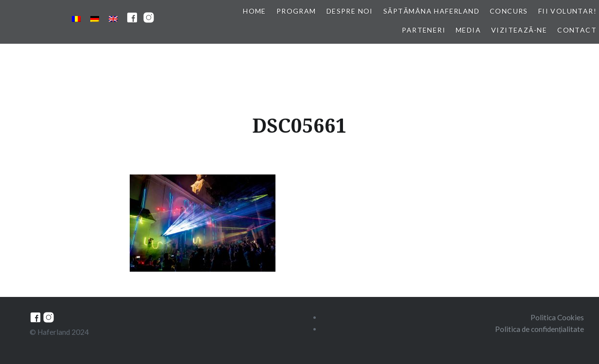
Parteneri (423, 30)
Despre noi (349, 11)
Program (296, 11)
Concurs (509, 11)
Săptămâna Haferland (431, 11)
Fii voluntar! (567, 11)
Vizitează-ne (519, 30)
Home (254, 11)
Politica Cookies (557, 317)
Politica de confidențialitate (539, 329)
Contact (577, 30)
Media (468, 30)
